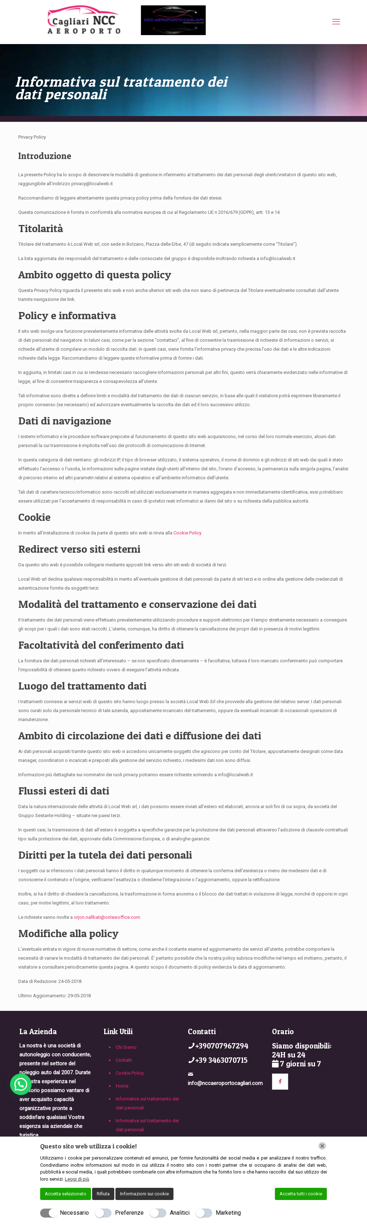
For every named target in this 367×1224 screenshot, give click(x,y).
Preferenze (129, 1212)
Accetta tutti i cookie (301, 1193)
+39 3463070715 (221, 1060)
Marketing (228, 1212)
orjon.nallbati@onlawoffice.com (107, 917)
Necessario (74, 1212)
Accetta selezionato (65, 1193)
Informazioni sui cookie (144, 1193)
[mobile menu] (336, 22)
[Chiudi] (322, 1146)
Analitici (180, 1212)
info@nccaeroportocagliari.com (225, 1083)
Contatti (124, 1060)
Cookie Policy (187, 533)
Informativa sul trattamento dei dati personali (147, 1103)
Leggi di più (77, 1179)
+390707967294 (221, 1045)
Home (122, 1086)
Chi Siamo (126, 1047)
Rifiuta (103, 1193)
